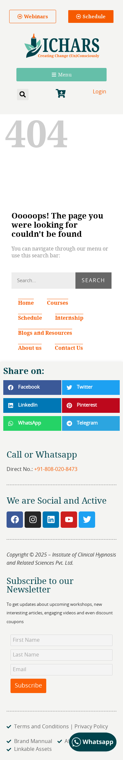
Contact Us (69, 347)
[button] (23, 94)
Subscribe (28, 686)
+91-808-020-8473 (55, 469)
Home (26, 302)
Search (93, 280)
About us (30, 347)
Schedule (30, 317)
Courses (57, 302)
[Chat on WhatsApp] (93, 750)
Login (99, 91)
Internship (69, 317)
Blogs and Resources (45, 332)
